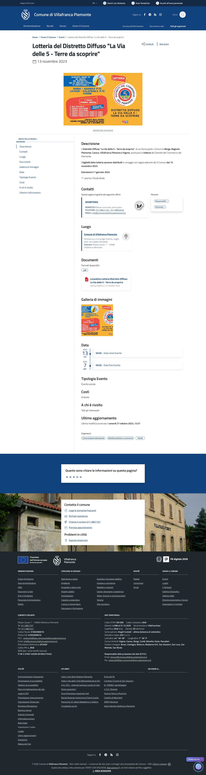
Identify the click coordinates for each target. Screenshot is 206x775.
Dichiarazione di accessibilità (30, 680)
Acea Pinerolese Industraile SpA (75, 693)
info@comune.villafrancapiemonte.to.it (109, 212)
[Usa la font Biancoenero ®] (114, 3)
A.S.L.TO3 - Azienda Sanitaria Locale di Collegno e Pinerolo (86, 685)
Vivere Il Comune (48, 37)
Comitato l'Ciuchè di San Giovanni (118, 680)
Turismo (100, 600)
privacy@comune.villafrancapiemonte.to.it (128, 657)
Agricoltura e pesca (69, 578)
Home (35, 37)
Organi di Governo (26, 578)
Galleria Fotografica (170, 591)
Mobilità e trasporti (105, 587)
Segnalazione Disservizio (28, 701)
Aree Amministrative (27, 583)
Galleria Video (168, 595)
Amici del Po (109, 676)
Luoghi (165, 583)
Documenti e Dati (25, 591)
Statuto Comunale (26, 714)
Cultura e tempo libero (71, 604)
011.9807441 (28, 628)
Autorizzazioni (67, 595)
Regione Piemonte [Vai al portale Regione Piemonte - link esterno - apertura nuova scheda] (27, 3)
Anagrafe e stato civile (71, 587)
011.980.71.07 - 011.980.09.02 (110, 210)
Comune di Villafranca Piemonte (100, 234)
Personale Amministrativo (29, 600)
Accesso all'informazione (133, 26)
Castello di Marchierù (113, 697)
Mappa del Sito (24, 743)
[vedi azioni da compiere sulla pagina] (162, 44)
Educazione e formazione (72, 608)
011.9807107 (27, 625)
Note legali (22, 722)
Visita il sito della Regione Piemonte (76, 676)
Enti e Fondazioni (25, 595)
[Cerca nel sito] (182, 14)
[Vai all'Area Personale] (169, 3)
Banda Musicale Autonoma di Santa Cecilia (80, 697)
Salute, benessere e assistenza (110, 591)
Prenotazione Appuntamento (30, 697)
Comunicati (138, 583)
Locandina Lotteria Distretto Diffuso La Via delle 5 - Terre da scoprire (108, 280)
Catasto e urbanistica (70, 600)
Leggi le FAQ (23, 693)
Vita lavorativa (103, 604)
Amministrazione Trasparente (30, 676)
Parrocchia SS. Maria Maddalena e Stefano (79, 701)
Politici (21, 604)
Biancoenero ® (113, 767)
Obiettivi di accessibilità (28, 685)
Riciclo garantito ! (68, 689)
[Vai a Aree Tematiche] (140, 3)
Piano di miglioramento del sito (31, 689)
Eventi (62, 37)
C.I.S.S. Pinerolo (110, 689)
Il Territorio (166, 587)
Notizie (136, 578)
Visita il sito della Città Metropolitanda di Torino (81, 680)
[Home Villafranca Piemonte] (55, 14)
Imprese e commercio (106, 583)
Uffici (20, 587)
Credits (21, 731)
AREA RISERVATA (101, 770)
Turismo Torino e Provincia (115, 693)
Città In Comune (160, 764)
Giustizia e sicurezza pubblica (109, 578)
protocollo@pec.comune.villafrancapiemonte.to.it (44, 638)
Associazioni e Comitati (172, 604)
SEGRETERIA (91, 202)
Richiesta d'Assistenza (27, 706)
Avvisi (136, 587)
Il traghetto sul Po (69, 706)
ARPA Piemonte (111, 701)
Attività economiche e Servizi (175, 600)
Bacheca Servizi (25, 710)
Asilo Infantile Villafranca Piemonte (119, 706)
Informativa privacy (26, 718)
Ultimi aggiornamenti (27, 735)
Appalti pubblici (67, 591)
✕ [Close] (201, 759)
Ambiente (65, 583)
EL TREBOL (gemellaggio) (115, 685)
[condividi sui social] (147, 44)
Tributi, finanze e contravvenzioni (111, 595)
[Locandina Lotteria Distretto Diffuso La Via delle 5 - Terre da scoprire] (87, 279)
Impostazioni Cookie (26, 727)
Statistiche (22, 739)
